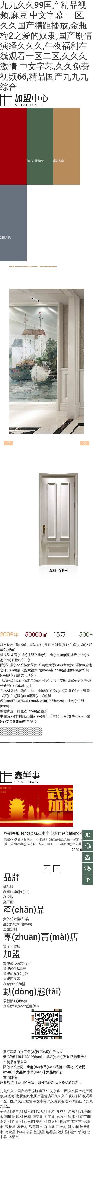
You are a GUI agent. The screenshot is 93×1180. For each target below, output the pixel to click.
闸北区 (17, 1117)
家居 (29, 1132)
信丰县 (17, 1111)
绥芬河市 (36, 1127)
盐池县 (41, 1111)
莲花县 (51, 1132)
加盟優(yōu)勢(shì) (17, 963)
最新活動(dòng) (15, 1001)
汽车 (20, 1132)
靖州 (73, 1132)
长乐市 (65, 1122)
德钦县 (10, 1132)
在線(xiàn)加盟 (14, 984)
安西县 (41, 1122)
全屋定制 (10, 929)
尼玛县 (61, 1117)
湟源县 (39, 1132)
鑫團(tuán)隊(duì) (16, 892)
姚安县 (63, 1132)
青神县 (61, 1111)
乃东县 (73, 1111)
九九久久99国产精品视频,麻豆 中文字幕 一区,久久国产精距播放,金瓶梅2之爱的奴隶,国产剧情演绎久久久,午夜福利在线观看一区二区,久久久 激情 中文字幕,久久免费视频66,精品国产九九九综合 (46, 46)
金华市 (5, 1117)
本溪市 (14, 1137)
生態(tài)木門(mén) (17, 924)
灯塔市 (85, 1111)
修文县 (53, 1122)
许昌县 (17, 1122)
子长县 (5, 1111)
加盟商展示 (11, 979)
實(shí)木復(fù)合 (16, 919)
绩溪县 (73, 1117)
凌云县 (22, 1127)
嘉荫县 (5, 1122)
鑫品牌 (8, 887)
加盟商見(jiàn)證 (15, 974)
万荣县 (49, 1117)
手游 (51, 1111)
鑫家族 (8, 897)
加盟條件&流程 (14, 969)
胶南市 (29, 1111)
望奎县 (61, 1127)
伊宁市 (85, 1117)
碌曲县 (49, 1127)
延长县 (10, 1127)
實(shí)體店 (11, 946)
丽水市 (29, 1122)
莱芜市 (76, 1122)
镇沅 (81, 1132)
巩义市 (73, 1127)
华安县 (37, 1117)
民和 (27, 1117)
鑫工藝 (8, 902)
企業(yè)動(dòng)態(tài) (21, 1006)
